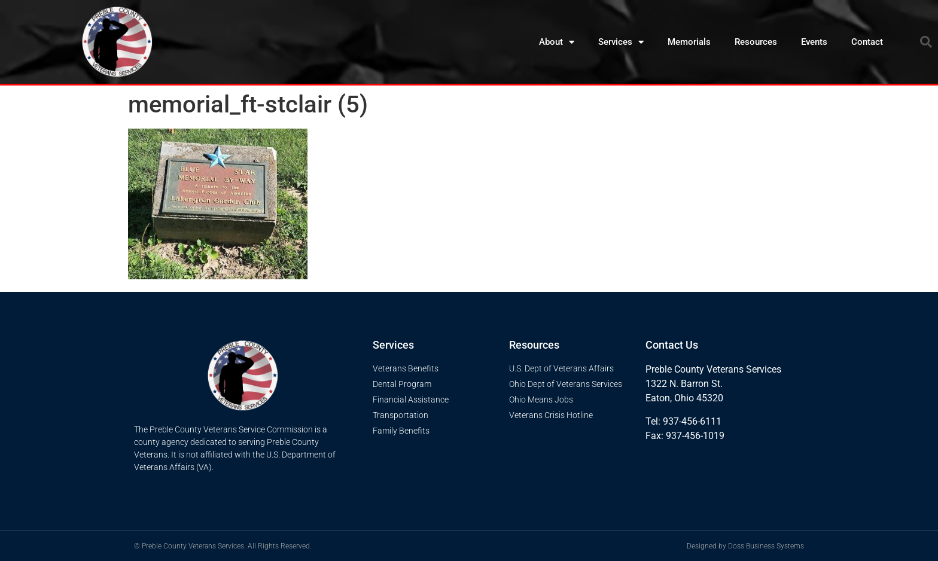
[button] (926, 42)
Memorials (689, 41)
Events (814, 41)
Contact (867, 41)
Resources (756, 41)
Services (621, 42)
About (556, 42)
